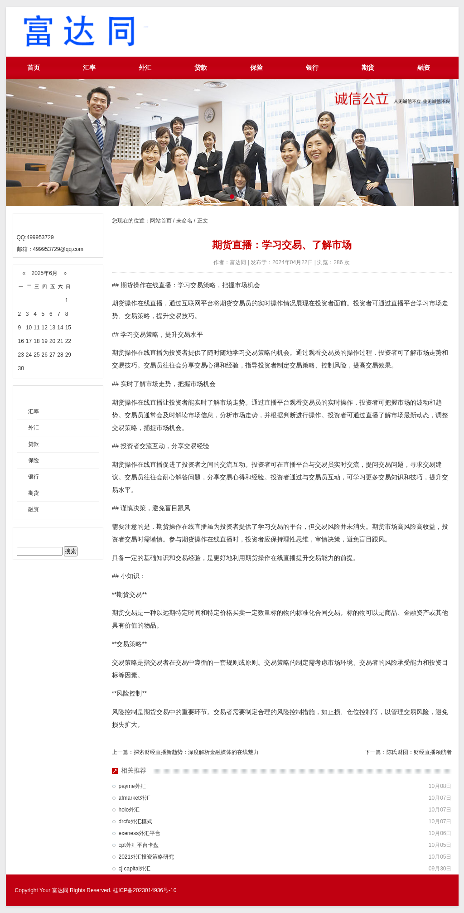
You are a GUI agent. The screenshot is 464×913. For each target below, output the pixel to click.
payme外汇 (132, 786)
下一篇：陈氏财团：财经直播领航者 (408, 752)
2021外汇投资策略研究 (146, 857)
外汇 (145, 67)
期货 (368, 67)
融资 (423, 67)
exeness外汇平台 (140, 833)
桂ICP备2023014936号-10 (144, 890)
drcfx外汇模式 (135, 821)
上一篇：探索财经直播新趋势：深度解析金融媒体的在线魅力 (185, 752)
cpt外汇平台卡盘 (139, 845)
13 (52, 327)
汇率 (89, 67)
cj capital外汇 (135, 868)
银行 (312, 67)
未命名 (184, 220)
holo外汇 (129, 810)
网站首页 (161, 220)
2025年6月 (44, 273)
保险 (256, 67)
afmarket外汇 (135, 798)
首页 (33, 67)
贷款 (200, 67)
